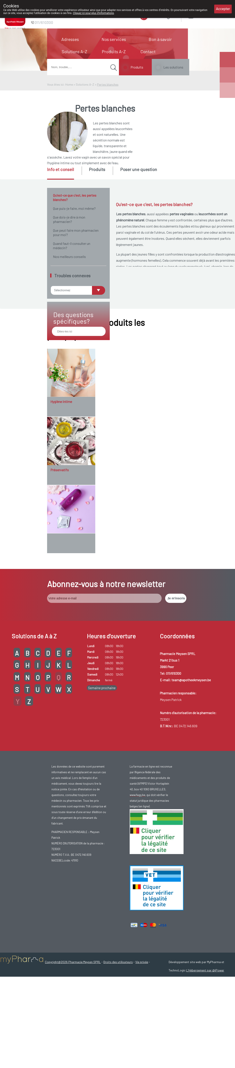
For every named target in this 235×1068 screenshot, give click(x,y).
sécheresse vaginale (175, 319)
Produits (137, 67)
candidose (147, 347)
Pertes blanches (107, 84)
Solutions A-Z (74, 51)
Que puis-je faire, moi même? (74, 208)
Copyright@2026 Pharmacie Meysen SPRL (73, 1034)
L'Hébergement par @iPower (205, 1043)
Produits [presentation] (97, 169)
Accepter (223, 9)
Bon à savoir (160, 39)
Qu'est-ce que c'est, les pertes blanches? (74, 197)
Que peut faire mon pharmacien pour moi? (76, 232)
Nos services (114, 39)
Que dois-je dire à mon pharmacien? (69, 219)
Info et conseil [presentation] (60, 169)
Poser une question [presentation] (138, 169)
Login (201, 15)
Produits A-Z (114, 51)
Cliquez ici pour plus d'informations (93, 13)
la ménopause (167, 313)
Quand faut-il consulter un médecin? (71, 245)
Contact (147, 51)
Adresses (70, 39)
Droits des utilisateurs (118, 1034)
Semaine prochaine (102, 761)
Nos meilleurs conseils (69, 256)
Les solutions (173, 67)
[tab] (64, 173)
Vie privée (141, 1034)
